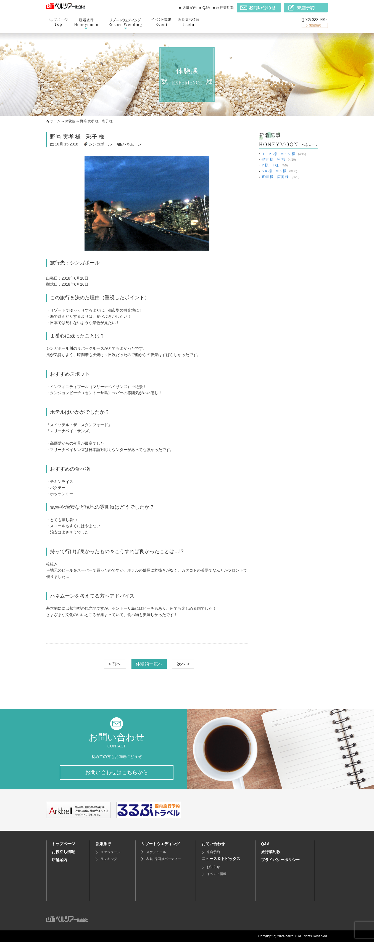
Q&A (265, 844)
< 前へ (115, 663)
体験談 (70, 121)
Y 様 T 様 (270, 165)
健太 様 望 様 (273, 159)
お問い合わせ (213, 844)
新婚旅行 (103, 844)
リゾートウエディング (160, 844)
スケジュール (110, 852)
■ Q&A (204, 8)
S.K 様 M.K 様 (274, 171)
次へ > (183, 663)
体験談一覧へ (149, 663)
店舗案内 (59, 860)
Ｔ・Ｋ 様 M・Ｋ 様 (278, 154)
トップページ (63, 844)
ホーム (55, 121)
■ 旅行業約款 (223, 8)
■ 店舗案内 (187, 8)
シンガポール (100, 144)
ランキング (109, 859)
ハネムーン (132, 144)
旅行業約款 (270, 852)
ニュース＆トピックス (221, 858)
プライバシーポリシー (280, 860)
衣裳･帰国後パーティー (163, 859)
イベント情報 (216, 874)
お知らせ (213, 867)
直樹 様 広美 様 (275, 177)
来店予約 (213, 852)
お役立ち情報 (63, 852)
